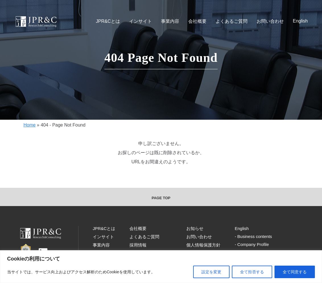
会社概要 (197, 21)
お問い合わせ (270, 21)
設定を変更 (211, 272)
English (300, 21)
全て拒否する (252, 272)
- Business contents (253, 236)
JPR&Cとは (108, 21)
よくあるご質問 (231, 21)
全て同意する (295, 272)
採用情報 (137, 245)
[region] (161, 266)
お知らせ (194, 228)
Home (29, 125)
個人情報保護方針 (203, 245)
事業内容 (170, 21)
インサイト (140, 21)
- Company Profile (252, 244)
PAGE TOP (161, 198)
